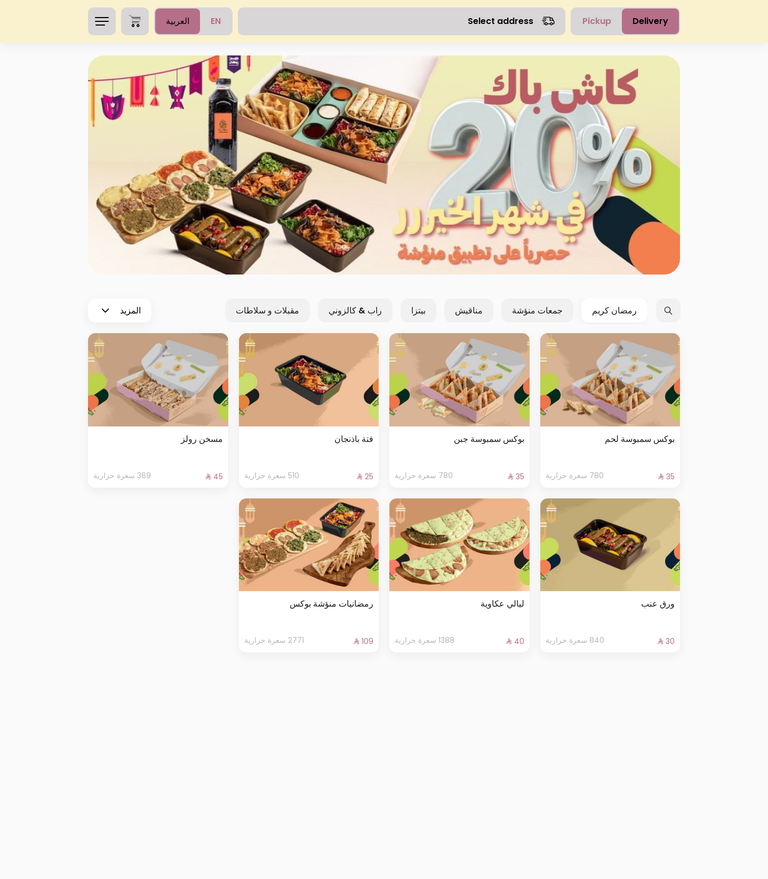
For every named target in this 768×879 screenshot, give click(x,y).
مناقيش (469, 310)
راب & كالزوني (355, 310)
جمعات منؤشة (537, 310)
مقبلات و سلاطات (267, 310)
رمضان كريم (614, 310)
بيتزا (418, 310)
